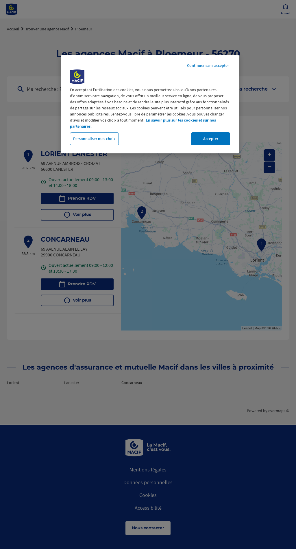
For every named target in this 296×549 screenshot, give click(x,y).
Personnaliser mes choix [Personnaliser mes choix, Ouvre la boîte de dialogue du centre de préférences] (94, 138)
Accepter (210, 138)
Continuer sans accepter (208, 65)
